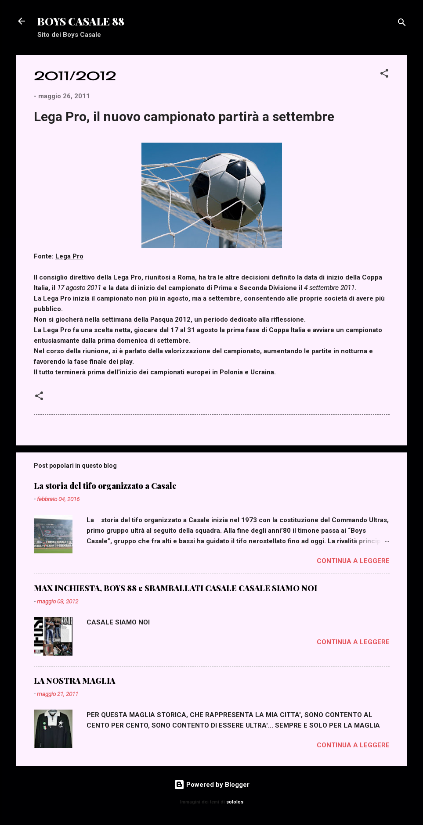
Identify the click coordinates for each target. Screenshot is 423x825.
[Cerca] (402, 24)
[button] (384, 75)
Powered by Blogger (211, 785)
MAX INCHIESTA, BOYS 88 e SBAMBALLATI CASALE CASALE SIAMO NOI (175, 588)
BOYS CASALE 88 (80, 21)
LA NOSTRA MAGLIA (74, 680)
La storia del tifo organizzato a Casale (105, 486)
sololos (234, 802)
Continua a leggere (353, 561)
